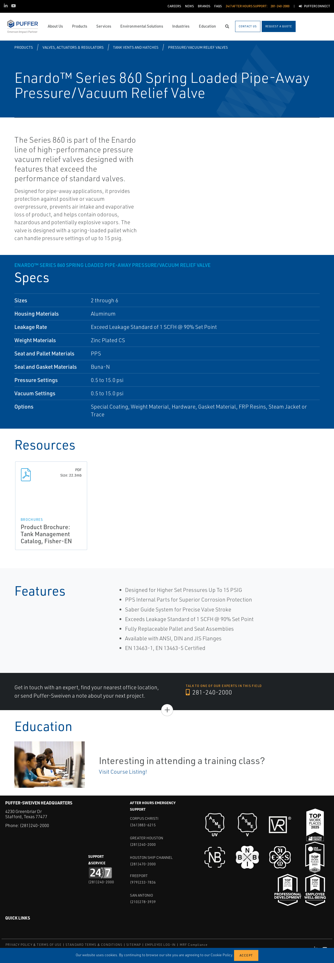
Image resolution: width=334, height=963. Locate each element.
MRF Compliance (194, 945)
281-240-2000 (209, 692)
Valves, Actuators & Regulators (73, 47)
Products (23, 47)
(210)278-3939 (143, 901)
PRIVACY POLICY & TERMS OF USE (33, 945)
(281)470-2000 (143, 864)
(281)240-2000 (34, 825)
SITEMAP (133, 945)
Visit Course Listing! (123, 771)
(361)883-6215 (143, 825)
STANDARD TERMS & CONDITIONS (93, 945)
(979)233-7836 (143, 882)
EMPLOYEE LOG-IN (160, 945)
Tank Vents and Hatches (135, 47)
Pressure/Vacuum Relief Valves (198, 47)
